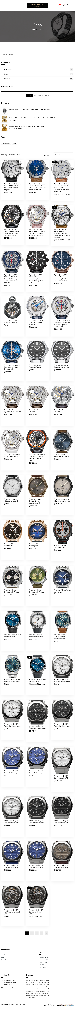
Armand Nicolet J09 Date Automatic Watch (61, 777)
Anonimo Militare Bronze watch (10, 545)
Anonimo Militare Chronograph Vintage (11, 591)
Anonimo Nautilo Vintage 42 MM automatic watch (60, 637)
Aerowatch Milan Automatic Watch (35, 366)
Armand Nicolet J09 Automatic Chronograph (62, 680)
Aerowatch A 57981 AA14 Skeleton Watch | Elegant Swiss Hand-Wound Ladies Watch (37, 232)
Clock (38, 74)
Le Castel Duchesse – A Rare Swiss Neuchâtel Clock (27, 126)
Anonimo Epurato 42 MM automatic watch (11, 500)
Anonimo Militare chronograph (35, 545)
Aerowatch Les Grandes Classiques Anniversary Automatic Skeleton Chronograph (62, 323)
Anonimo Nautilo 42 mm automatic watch (12, 636)
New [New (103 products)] (14, 143)
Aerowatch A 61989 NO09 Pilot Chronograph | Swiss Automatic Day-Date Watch (36, 279)
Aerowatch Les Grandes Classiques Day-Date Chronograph (12, 367)
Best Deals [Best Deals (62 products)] (6, 143)
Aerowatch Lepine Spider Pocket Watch (11, 321)
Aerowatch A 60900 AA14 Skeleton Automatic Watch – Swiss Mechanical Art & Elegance (62, 233)
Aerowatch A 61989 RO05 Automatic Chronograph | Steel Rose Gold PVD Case (61, 278)
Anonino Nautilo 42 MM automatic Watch (37, 680)
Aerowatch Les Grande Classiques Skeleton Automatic (37, 322)
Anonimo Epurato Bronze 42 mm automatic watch (35, 501)
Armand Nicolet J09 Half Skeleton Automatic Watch (12, 912)
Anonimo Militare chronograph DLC (60, 546)
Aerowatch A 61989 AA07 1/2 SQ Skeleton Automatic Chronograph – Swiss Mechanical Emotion (12, 279)
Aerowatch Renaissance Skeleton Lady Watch (12, 455)
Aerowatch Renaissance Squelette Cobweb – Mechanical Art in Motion (37, 457)
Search (71, 54)
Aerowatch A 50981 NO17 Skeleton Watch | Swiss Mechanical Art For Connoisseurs (12, 232)
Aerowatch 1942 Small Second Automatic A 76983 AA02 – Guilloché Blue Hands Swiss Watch (61, 188)
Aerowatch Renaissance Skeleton (37, 411)
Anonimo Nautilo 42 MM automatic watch (36, 636)
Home (33, 29)
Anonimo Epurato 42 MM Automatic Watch (61, 455)
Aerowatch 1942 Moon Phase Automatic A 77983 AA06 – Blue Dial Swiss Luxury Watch (37, 187)
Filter (30, 96)
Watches (38, 79)
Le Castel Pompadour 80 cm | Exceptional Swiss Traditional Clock (32, 118)
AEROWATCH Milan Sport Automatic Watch (62, 366)
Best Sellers (38, 69)
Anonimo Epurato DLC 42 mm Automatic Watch (62, 500)
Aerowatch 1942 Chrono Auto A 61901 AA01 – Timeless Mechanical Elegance (12, 187)
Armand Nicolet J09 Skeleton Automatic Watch (36, 912)
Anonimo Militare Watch (62, 590)
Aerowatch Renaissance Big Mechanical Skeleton (12, 411)
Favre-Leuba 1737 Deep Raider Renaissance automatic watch (30, 109)
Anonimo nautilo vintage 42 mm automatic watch (12, 680)
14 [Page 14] (41, 933)
